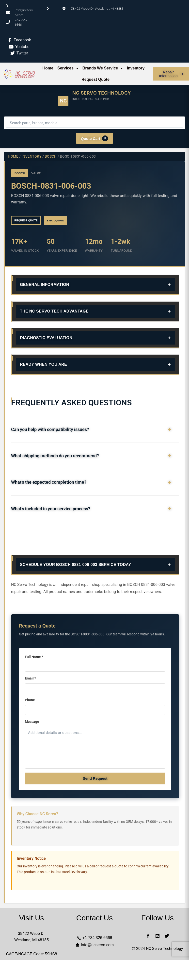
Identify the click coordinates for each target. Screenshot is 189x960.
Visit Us (31, 918)
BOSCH (51, 156)
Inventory (135, 68)
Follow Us (157, 918)
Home (48, 68)
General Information (44, 285)
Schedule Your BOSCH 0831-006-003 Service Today (75, 565)
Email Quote (59, 220)
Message (32, 722)
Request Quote (95, 79)
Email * (30, 679)
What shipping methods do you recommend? (55, 456)
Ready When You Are (43, 365)
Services (68, 68)
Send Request (95, 779)
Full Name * (34, 657)
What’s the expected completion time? (48, 482)
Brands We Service (102, 68)
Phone (30, 701)
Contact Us (94, 918)
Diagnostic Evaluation (46, 338)
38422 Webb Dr (31, 933)
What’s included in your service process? (50, 509)
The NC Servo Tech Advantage (54, 312)
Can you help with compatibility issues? (50, 430)
